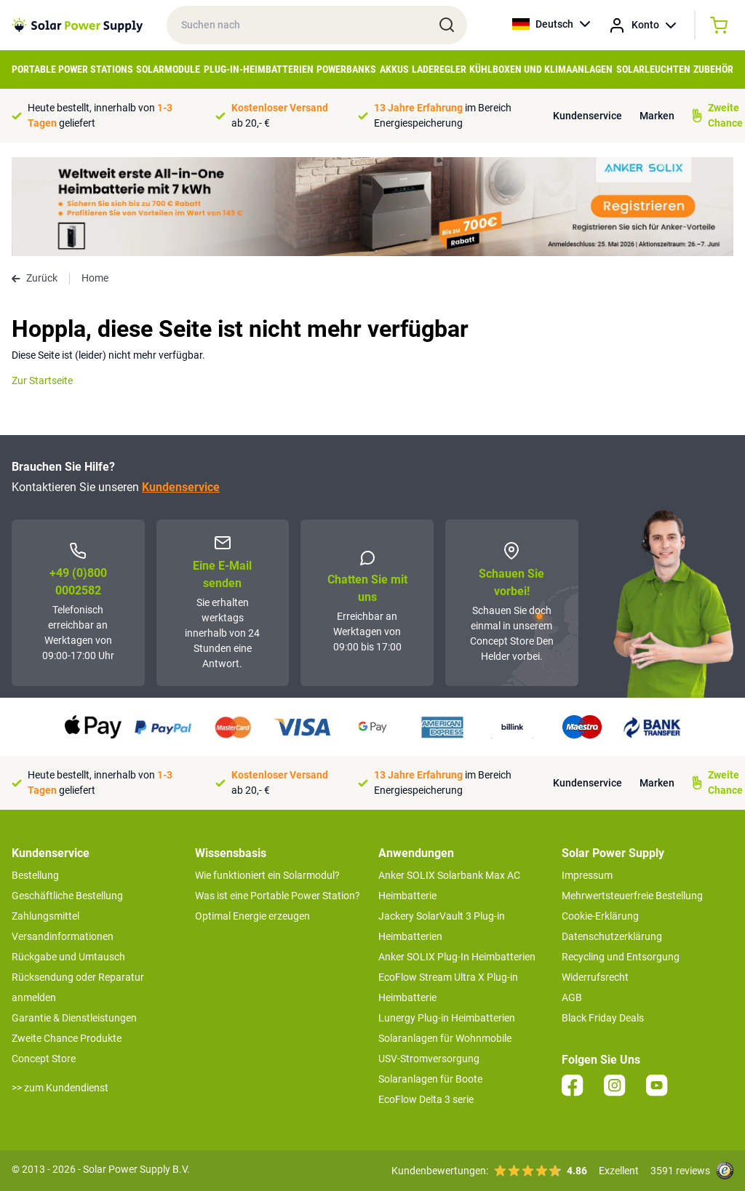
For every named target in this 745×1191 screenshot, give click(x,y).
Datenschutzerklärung (612, 936)
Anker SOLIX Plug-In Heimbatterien (456, 957)
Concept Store (44, 1058)
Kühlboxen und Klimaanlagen (541, 69)
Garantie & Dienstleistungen (74, 1018)
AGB (572, 997)
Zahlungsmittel (45, 916)
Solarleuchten (653, 69)
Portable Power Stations (72, 69)
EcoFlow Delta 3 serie (426, 1099)
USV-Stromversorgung (428, 1058)
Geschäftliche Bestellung (67, 895)
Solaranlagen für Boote (430, 1079)
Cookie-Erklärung (600, 916)
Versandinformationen (62, 936)
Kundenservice (587, 116)
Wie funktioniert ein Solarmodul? (267, 875)
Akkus (394, 69)
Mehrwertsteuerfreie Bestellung (632, 895)
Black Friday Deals (603, 1018)
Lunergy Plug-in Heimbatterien (446, 1018)
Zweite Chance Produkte (66, 1038)
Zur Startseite (42, 380)
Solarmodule (168, 69)
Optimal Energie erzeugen (252, 916)
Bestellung (35, 875)
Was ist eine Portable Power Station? (277, 895)
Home (94, 278)
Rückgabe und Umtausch (68, 957)
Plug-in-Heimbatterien (259, 69)
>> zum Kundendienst (60, 1088)
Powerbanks (346, 69)
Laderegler (439, 69)
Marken (657, 116)
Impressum (587, 875)
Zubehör (713, 69)
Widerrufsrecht (595, 977)
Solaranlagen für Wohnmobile (444, 1038)
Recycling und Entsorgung (621, 957)
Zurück (34, 278)
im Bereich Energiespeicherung (442, 115)
